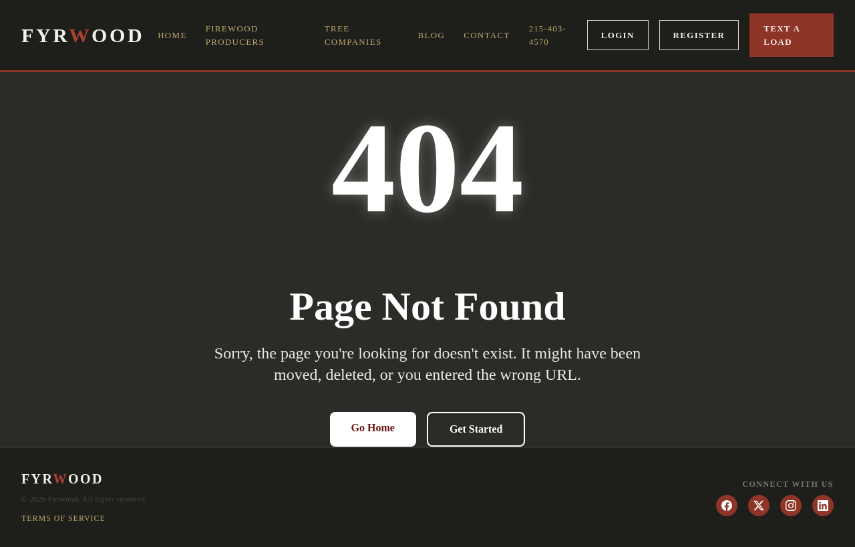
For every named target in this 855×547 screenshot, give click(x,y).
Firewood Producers (235, 35)
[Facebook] (726, 505)
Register (699, 35)
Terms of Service (63, 518)
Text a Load (781, 35)
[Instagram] (791, 505)
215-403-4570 (547, 35)
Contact (487, 35)
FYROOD (82, 35)
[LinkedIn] (823, 505)
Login (618, 35)
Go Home (373, 427)
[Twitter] (759, 505)
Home (172, 35)
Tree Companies (353, 35)
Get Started (476, 429)
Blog (432, 35)
